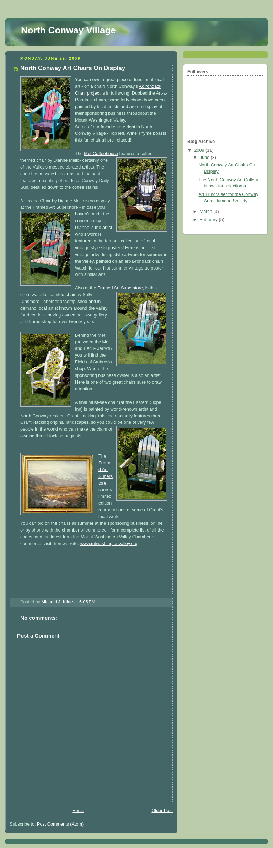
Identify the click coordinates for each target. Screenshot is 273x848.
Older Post (162, 810)
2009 (200, 150)
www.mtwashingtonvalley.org (109, 543)
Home (78, 810)
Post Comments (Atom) (60, 824)
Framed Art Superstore (120, 288)
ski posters (112, 247)
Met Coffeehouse (101, 153)
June (205, 157)
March (207, 211)
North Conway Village (68, 30)
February (209, 219)
